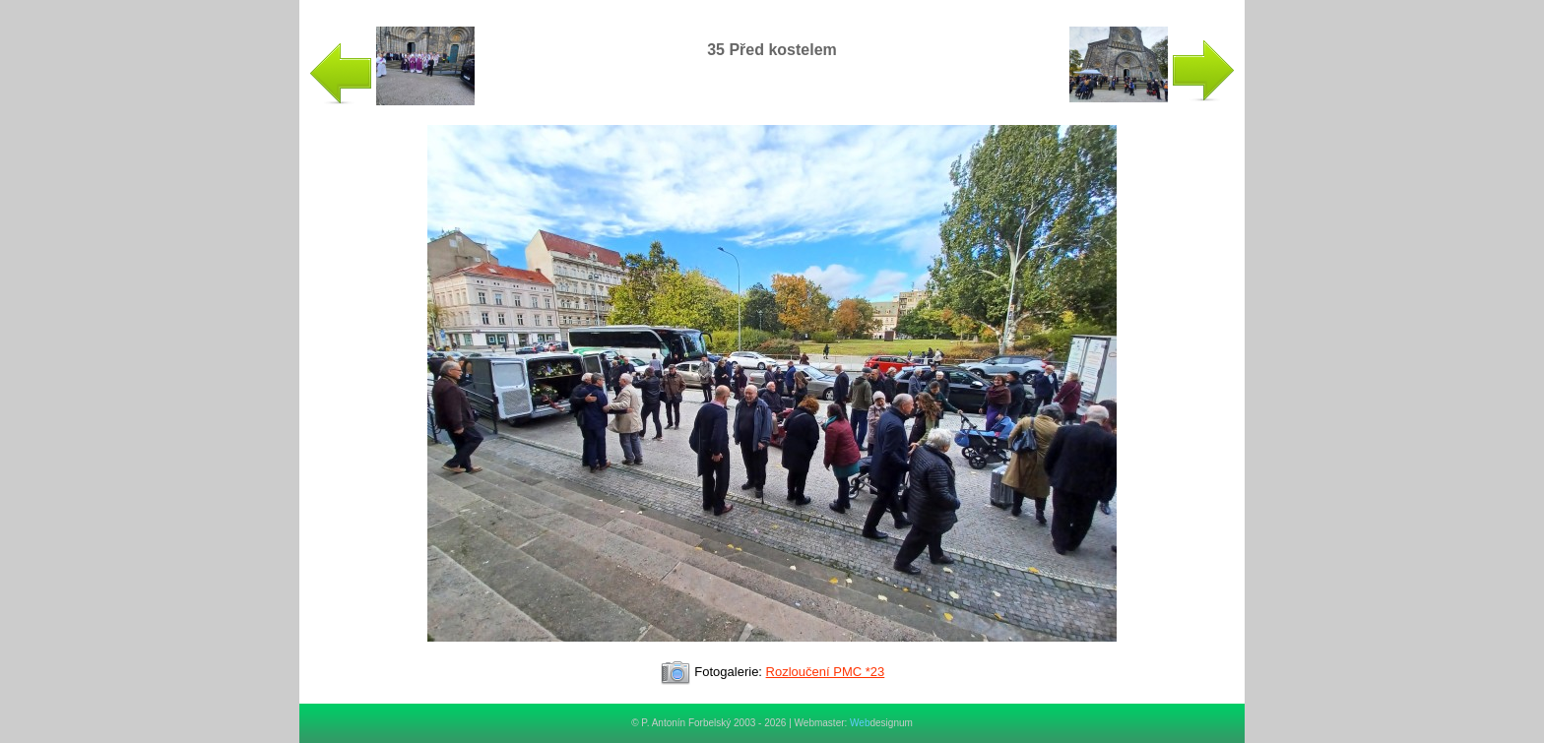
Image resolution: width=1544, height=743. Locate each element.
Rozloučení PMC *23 (825, 671)
